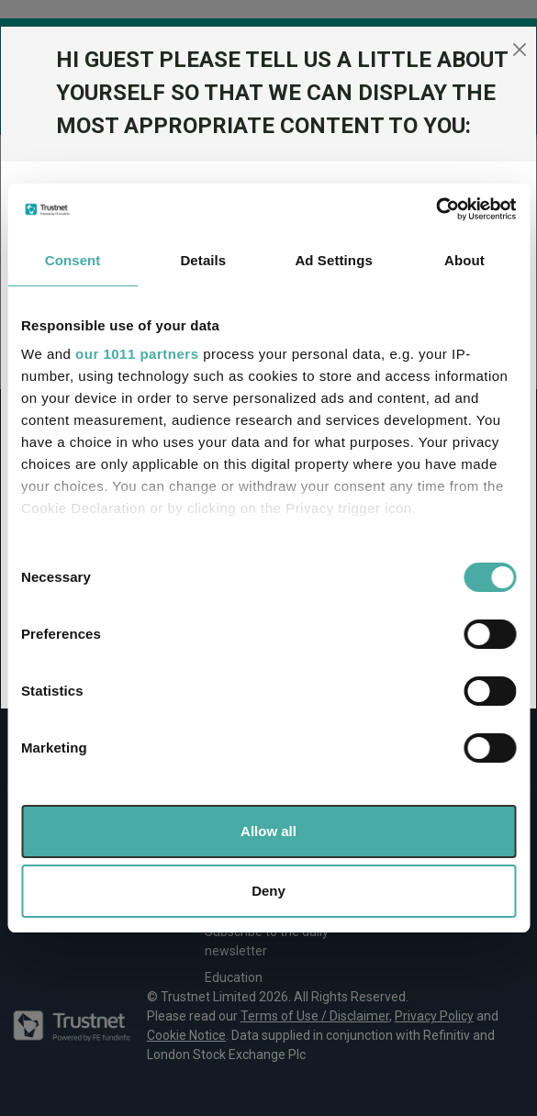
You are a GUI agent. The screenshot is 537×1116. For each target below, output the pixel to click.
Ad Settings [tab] (333, 260)
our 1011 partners (136, 354)
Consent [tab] (73, 260)
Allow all (268, 831)
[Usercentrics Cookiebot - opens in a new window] (435, 209)
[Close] (519, 49)
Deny (268, 890)
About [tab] (464, 260)
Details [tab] (203, 260)
